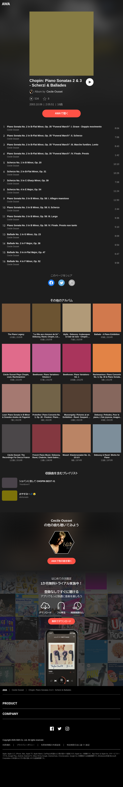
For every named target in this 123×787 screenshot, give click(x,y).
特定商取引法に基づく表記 (78, 745)
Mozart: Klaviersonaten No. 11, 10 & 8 (77, 456)
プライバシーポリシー (26, 745)
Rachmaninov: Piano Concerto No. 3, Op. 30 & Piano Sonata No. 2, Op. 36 (107, 377)
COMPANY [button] (10, 714)
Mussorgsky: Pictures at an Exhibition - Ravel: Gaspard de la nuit (76, 417)
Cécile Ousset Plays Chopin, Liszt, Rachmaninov (16, 375)
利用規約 (6, 745)
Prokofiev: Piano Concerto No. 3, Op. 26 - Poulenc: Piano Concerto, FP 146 (46, 417)
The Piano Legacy (16, 334)
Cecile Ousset (55, 91)
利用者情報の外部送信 (50, 745)
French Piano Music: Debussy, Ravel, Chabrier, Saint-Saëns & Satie (46, 457)
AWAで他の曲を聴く (61, 561)
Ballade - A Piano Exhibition (106, 334)
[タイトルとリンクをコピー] (72, 283)
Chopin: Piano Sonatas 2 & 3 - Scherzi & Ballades (50, 690)
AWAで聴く (61, 113)
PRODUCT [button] (10, 703)
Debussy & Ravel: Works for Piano (107, 456)
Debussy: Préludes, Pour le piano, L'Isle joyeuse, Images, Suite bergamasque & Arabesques (106, 418)
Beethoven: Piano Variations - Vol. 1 (76, 375)
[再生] (90, 82)
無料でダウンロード (61, 621)
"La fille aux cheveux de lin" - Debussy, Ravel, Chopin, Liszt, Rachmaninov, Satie (46, 336)
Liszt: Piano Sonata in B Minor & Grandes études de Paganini (16, 416)
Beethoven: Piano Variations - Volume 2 (46, 375)
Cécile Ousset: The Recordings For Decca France (16, 456)
